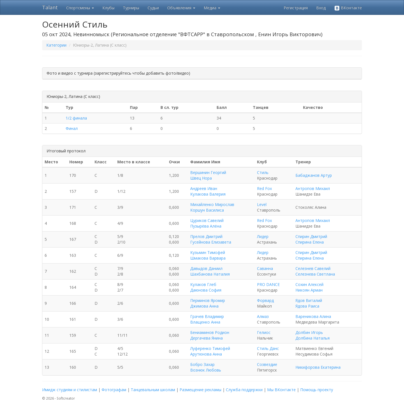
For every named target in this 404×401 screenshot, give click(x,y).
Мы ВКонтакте (281, 389)
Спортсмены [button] (80, 7)
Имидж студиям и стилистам (69, 389)
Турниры (131, 7)
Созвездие (267, 364)
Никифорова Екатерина (318, 367)
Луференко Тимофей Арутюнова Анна (210, 351)
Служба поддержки (244, 389)
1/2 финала (76, 118)
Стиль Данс (268, 348)
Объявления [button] (181, 7)
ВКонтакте (348, 8)
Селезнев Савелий (312, 268)
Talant (50, 7)
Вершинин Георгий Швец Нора (208, 175)
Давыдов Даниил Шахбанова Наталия (210, 271)
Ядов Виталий (308, 300)
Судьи (153, 7)
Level (262, 204)
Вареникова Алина (313, 316)
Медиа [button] (212, 7)
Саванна (265, 268)
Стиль (262, 172)
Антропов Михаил (312, 188)
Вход (321, 7)
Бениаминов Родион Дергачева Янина (209, 335)
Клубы (108, 7)
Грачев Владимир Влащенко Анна (207, 319)
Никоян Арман (309, 290)
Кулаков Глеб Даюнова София (205, 287)
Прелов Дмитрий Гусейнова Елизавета (210, 239)
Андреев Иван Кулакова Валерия (208, 191)
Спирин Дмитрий (311, 236)
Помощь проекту (316, 389)
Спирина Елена (309, 242)
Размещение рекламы (200, 389)
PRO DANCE (268, 284)
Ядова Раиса (307, 306)
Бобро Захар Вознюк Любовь (205, 367)
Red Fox (264, 188)
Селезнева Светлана (315, 274)
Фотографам (114, 389)
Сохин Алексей (309, 284)
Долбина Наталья (312, 338)
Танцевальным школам (153, 389)
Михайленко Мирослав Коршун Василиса (212, 207)
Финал (72, 128)
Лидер (262, 236)
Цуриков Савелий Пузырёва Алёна (207, 223)
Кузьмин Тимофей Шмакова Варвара (208, 255)
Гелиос (263, 332)
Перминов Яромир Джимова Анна (207, 303)
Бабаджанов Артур (313, 175)
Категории (56, 45)
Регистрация (296, 7)
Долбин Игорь (309, 332)
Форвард (265, 300)
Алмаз (263, 316)
